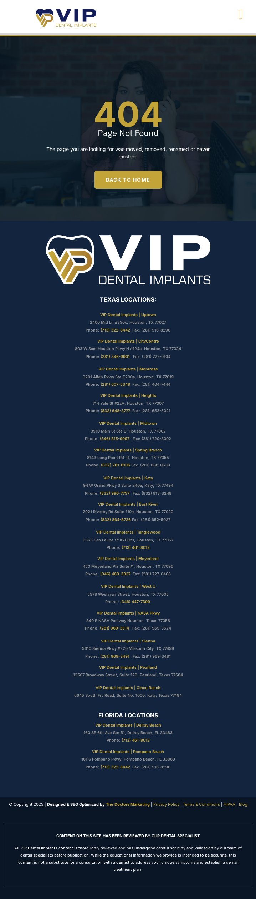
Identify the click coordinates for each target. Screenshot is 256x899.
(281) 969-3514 (114, 628)
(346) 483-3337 (115, 573)
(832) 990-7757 (116, 493)
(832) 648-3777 (115, 410)
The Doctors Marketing (128, 804)
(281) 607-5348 (115, 384)
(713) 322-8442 (115, 330)
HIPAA (229, 804)
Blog (243, 804)
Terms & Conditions (201, 804)
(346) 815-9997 (116, 438)
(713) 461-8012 (136, 547)
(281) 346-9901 (116, 356)
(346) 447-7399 (135, 601)
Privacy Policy (165, 804)
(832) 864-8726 (116, 519)
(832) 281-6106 (115, 465)
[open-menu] (241, 14)
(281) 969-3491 (114, 656)
